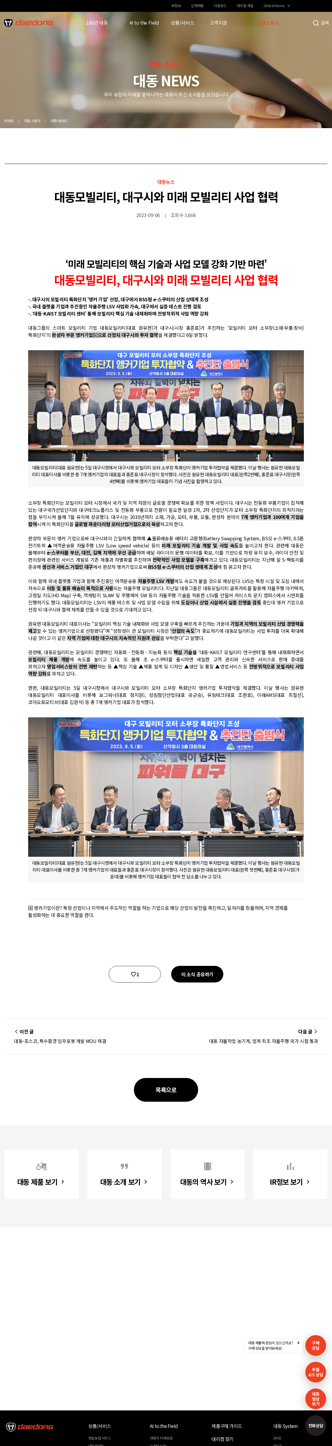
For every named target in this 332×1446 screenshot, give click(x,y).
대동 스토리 (32, 120)
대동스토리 (268, 22)
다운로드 (220, 5)
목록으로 (165, 1089)
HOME (9, 120)
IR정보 (176, 5)
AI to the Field (144, 22)
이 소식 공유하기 (197, 974)
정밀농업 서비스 (99, 1437)
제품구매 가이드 (226, 1425)
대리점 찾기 (222, 1438)
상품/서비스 (182, 22)
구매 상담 (315, 1345)
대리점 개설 (245, 5)
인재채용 (197, 5)
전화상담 (315, 1426)
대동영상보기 (315, 1399)
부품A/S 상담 (315, 1372)
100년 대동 (97, 22)
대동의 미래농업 (161, 1437)
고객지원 (218, 22)
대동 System (285, 1425)
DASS (277, 1437)
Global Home (274, 5)
